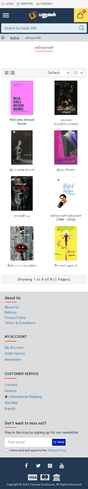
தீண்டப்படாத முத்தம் (22, 265)
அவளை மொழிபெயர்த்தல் (66, 121)
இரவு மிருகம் (66, 169)
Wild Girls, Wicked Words (22, 121)
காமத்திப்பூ (22, 215)
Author (14, 37)
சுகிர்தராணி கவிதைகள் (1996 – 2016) (66, 217)
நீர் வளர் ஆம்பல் (66, 265)
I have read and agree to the (36, 450)
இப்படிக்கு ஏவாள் (22, 169)
